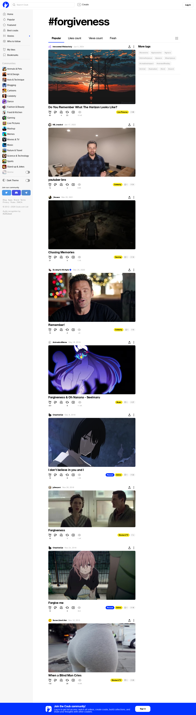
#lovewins (144, 52)
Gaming (118, 257)
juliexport (57, 487)
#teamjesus (170, 58)
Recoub (110, 475)
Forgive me (56, 603)
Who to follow (12, 41)
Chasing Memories (61, 252)
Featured (9, 25)
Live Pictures (122, 112)
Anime (118, 475)
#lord (163, 69)
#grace (168, 52)
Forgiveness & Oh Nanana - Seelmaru (74, 397)
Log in (188, 5)
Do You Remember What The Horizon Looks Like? (82, 107)
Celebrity (117, 184)
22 (132, 474)
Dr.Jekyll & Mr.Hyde (61, 270)
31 (132, 184)
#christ (142, 69)
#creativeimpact (146, 63)
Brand (16, 200)
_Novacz (56, 197)
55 (132, 112)
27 (132, 402)
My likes (9, 50)
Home (8, 14)
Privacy (6, 202)
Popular (9, 20)
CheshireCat (58, 415)
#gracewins (156, 52)
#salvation (153, 69)
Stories (16, 36)
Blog (5, 200)
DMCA (19, 202)
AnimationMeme (60, 342)
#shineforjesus (146, 58)
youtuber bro (57, 180)
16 (132, 607)
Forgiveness (56, 530)
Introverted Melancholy (62, 47)
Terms (23, 200)
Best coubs (10, 30)
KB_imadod (58, 125)
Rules (12, 202)
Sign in (143, 709)
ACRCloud (7, 213)
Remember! (56, 325)
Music (119, 402)
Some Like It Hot (60, 620)
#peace (158, 58)
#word (171, 69)
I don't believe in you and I (66, 470)
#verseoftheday (163, 63)
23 (132, 680)
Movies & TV (123, 535)
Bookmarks (10, 55)
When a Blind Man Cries (64, 675)
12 (132, 257)
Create (83, 4)
